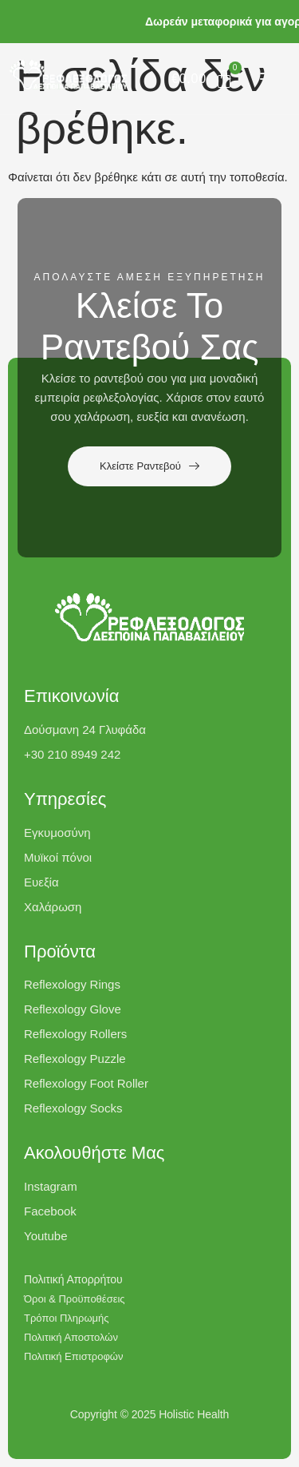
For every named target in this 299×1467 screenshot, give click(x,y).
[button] (271, 79)
